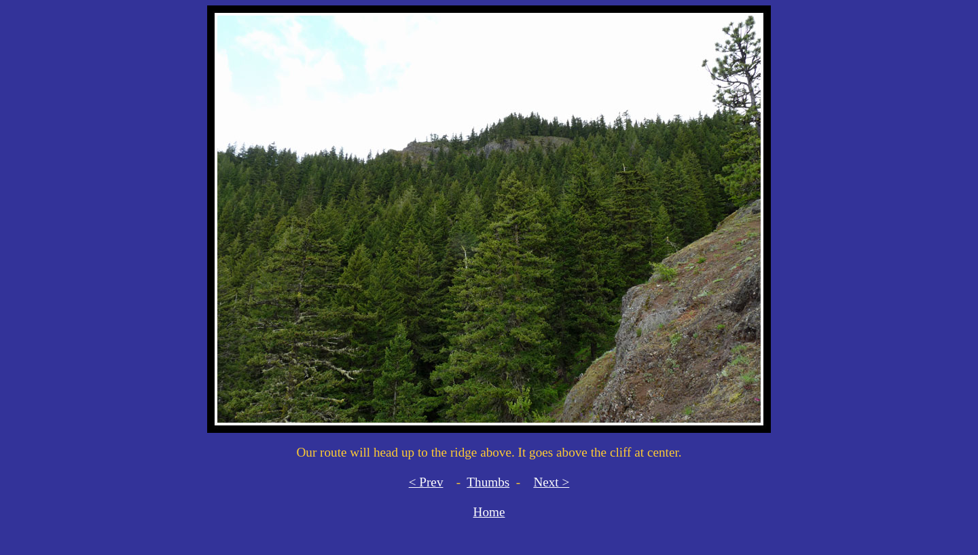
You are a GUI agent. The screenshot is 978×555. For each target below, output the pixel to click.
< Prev (426, 482)
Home (489, 512)
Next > (551, 482)
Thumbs (488, 482)
